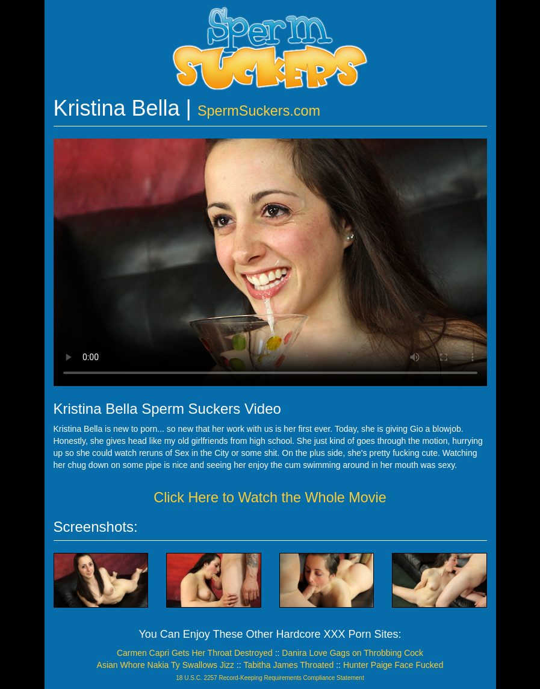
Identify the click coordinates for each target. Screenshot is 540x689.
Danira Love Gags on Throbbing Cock (352, 653)
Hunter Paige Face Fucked (393, 665)
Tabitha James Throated (288, 665)
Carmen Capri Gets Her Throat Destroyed (195, 653)
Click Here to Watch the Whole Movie (270, 497)
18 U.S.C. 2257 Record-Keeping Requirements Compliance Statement (270, 678)
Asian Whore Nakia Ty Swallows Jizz (165, 665)
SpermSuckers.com (258, 111)
